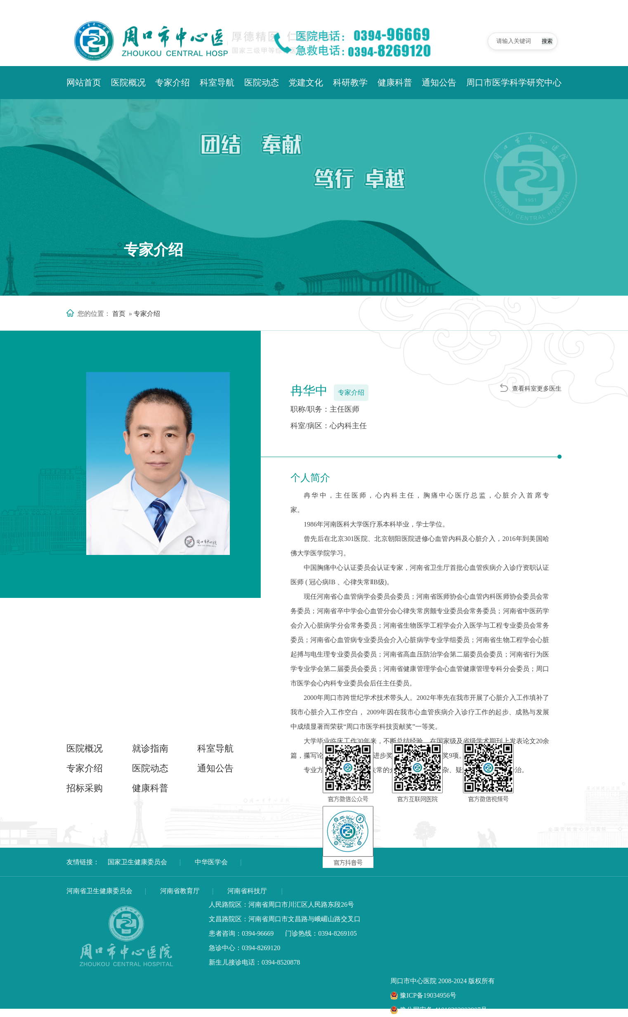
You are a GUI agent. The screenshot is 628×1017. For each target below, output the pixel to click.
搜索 (541, 41)
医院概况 (128, 83)
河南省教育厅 (180, 890)
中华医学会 (211, 861)
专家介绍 (172, 83)
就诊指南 (150, 748)
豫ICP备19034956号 (423, 995)
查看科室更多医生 (531, 388)
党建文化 (305, 83)
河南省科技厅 (247, 890)
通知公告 (439, 83)
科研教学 (350, 83)
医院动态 (261, 83)
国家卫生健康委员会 (137, 861)
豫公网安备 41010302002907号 (438, 1009)
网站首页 (83, 83)
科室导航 (217, 83)
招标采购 (84, 788)
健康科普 (395, 83)
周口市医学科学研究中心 (514, 83)
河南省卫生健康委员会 (99, 890)
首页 (118, 313)
